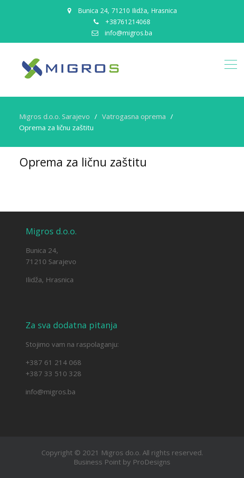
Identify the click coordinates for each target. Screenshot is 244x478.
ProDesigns (151, 461)
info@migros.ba (50, 391)
